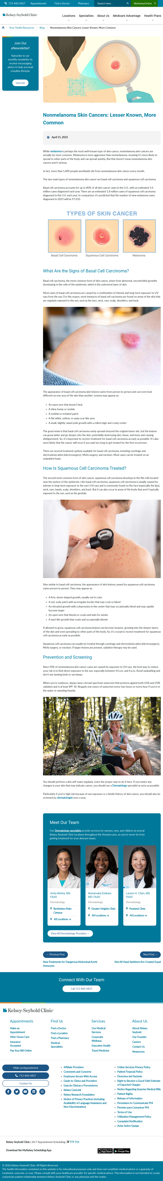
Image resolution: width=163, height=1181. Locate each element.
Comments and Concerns (77, 1071)
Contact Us (138, 1046)
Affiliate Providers (74, 1067)
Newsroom (138, 1051)
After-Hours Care (19, 1037)
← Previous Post (55, 954)
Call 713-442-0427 (81, 988)
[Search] (128, 3)
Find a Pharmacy (60, 1038)
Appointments (38, 3)
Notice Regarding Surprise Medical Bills (139, 1089)
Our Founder (139, 1037)
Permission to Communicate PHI (135, 1103)
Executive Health (101, 1045)
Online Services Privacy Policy (133, 1067)
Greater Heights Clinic (103, 908)
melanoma (56, 151)
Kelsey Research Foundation (79, 1094)
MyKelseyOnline (145, 3)
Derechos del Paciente (129, 1076)
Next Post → (150, 954)
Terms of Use (124, 1112)
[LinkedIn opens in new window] (33, 1091)
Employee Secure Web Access (80, 1076)
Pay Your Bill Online (21, 1050)
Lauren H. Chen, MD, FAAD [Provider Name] (138, 895)
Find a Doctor (62, 3)
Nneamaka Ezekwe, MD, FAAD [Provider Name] (100, 895)
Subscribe (20, 83)
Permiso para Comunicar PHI (133, 1107)
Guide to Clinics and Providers (80, 1080)
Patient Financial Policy (130, 1071)
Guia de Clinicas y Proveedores (81, 1085)
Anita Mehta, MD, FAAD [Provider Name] (60, 895)
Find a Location (59, 1033)
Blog (42, 27)
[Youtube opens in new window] (25, 1091)
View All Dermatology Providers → (70, 933)
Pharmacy (83, 3)
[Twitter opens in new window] (17, 1091)
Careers (136, 1041)
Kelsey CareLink (72, 1090)
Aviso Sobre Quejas (128, 1125)
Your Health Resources (21, 27)
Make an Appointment (25, 1067)
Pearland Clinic (137, 908)
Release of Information (129, 1098)
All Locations (59, 919)
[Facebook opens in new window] (8, 1091)
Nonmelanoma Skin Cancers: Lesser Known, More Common (83, 27)
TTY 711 (73, 1142)
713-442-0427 (14, 3)
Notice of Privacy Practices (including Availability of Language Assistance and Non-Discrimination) (85, 1103)
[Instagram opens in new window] (42, 1091)
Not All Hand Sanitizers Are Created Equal (138, 961)
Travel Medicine (100, 1050)
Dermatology (119, 785)
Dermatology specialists (68, 830)
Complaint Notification (129, 1121)
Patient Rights (125, 1093)
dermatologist (65, 797)
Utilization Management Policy (134, 1116)
